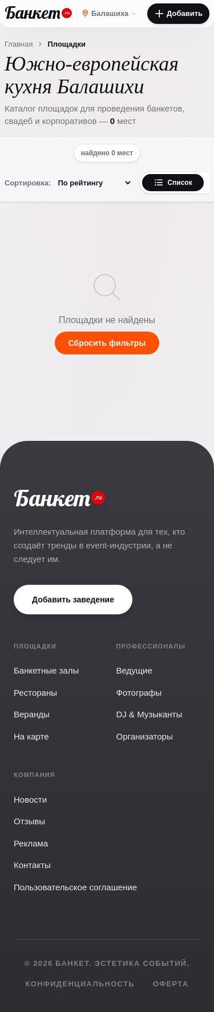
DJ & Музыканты (149, 714)
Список (173, 182)
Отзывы (29, 821)
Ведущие (134, 670)
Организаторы (144, 736)
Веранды (32, 714)
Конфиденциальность (80, 984)
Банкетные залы (46, 670)
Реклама (31, 843)
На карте (31, 736)
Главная (19, 44)
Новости (30, 799)
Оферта (171, 984)
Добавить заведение (73, 599)
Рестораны (35, 692)
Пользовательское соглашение (75, 887)
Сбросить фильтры (107, 343)
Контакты (32, 865)
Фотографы (139, 692)
